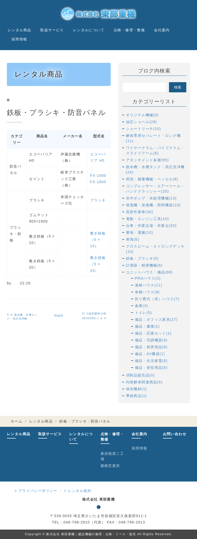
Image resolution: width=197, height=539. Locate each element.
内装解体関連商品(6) (144, 382)
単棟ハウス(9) (147, 292)
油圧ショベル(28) (141, 122)
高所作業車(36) (139, 212)
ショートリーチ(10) (143, 129)
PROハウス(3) (148, 278)
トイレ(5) (143, 313)
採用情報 (19, 39)
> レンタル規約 (77, 491)
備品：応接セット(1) (153, 333)
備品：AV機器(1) (150, 354)
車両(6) (132, 239)
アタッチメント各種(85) (147, 160)
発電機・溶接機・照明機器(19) (153, 205)
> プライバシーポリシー (36, 491)
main (58, 315)
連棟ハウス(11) (148, 285)
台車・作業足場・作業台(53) (151, 226)
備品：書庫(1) (147, 326)
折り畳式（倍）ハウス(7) (157, 299)
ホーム (16, 421)
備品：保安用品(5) (151, 368)
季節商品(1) (136, 396)
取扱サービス (52, 30)
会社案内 (162, 30)
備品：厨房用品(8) (151, 347)
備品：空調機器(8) (151, 340)
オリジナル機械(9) (142, 115)
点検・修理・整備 (129, 30)
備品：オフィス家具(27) (156, 319)
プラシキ (98, 200)
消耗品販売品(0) (140, 375)
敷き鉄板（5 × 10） (98, 239)
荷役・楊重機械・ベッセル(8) (152, 179)
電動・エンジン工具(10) (147, 219)
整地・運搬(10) (139, 232)
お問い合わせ (174, 434)
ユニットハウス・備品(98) (149, 272)
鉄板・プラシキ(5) (142, 258)
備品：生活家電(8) (151, 361)
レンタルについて (88, 30)
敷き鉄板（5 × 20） (98, 264)
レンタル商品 (19, 30)
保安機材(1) (136, 389)
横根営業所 (110, 466)
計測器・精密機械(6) (144, 265)
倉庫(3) (141, 306)
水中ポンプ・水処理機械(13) (151, 198)
